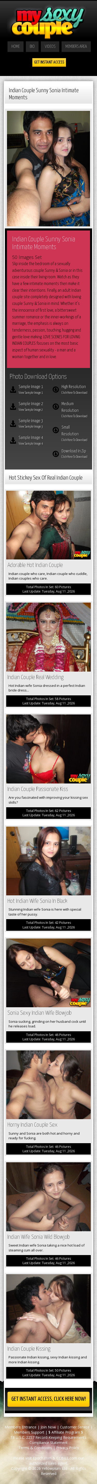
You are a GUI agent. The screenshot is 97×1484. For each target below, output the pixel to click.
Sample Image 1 (32, 390)
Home (15, 46)
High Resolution (75, 390)
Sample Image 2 (32, 407)
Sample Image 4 (32, 441)
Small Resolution (75, 434)
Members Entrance (20, 1427)
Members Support (29, 1432)
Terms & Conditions (35, 1447)
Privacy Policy (67, 1447)
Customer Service (74, 1427)
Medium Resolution (75, 410)
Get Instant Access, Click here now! (48, 1399)
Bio (32, 46)
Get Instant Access (49, 62)
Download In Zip (75, 454)
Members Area (76, 46)
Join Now (48, 1427)
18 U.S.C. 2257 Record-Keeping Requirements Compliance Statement (48, 1440)
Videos (50, 46)
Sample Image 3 (32, 424)
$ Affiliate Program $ (65, 1432)
